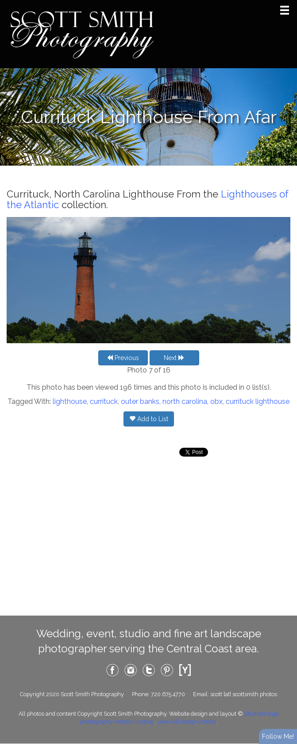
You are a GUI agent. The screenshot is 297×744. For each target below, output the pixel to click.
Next (174, 357)
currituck (104, 401)
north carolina (184, 401)
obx (216, 401)
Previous (123, 357)
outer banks (140, 401)
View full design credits (186, 721)
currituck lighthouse (257, 401)
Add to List (148, 418)
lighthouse (70, 401)
